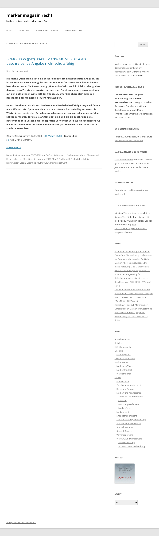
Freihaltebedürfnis (80, 159)
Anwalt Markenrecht (47, 30)
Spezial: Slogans (124, 431)
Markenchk (120, 194)
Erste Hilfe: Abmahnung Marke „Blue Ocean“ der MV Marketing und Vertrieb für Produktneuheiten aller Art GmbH (133, 255)
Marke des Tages (124, 366)
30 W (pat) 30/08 (53, 135)
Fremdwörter (12, 162)
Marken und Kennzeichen (129, 392)
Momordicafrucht (58, 162)
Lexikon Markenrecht (125, 358)
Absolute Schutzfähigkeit (130, 396)
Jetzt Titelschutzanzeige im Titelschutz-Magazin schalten (131, 228)
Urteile (118, 377)
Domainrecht (122, 381)
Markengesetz (123, 354)
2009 (49, 159)
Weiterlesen (13, 147)
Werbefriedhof (123, 373)
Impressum (24, 30)
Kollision (122, 400)
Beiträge (119, 343)
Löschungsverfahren (76, 155)
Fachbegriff (64, 159)
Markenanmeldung (124, 159)
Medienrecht (122, 411)
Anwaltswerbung (126, 442)
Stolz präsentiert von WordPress (21, 522)
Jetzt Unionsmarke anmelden (129, 140)
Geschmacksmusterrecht (128, 385)
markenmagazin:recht (29, 15)
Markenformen (125, 408)
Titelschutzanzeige (133, 213)
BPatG (55, 159)
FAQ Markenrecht (123, 346)
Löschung (31, 162)
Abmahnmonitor (122, 339)
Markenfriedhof (124, 369)
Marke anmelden (73, 30)
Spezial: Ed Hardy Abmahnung (131, 419)
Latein (23, 162)
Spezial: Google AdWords (128, 423)
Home (9, 30)
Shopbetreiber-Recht (126, 415)
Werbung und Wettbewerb (129, 438)
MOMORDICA (43, 162)
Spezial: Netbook (124, 427)
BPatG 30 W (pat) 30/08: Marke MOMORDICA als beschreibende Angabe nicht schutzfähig (46, 61)
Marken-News (121, 362)
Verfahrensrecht (124, 434)
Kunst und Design (125, 389)
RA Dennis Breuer (54, 155)
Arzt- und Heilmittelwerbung (131, 446)
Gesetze (119, 350)
